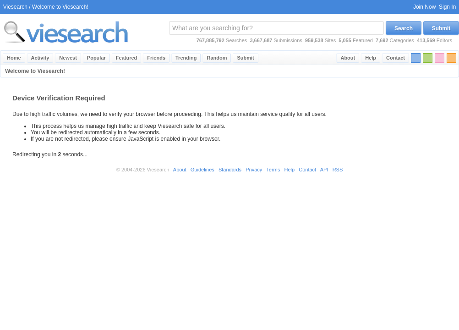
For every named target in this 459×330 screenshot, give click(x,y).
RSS (338, 169)
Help (370, 57)
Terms (273, 169)
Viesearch (15, 7)
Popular (96, 57)
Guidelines (202, 169)
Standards (230, 169)
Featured (126, 57)
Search (403, 28)
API (324, 169)
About (347, 57)
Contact (395, 57)
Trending (186, 57)
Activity (40, 57)
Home (14, 57)
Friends (156, 57)
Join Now (424, 7)
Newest (68, 57)
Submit (441, 28)
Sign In (447, 7)
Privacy (254, 169)
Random (217, 57)
